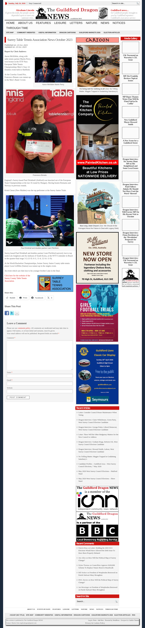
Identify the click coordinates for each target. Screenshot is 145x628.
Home (10, 22)
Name (9, 372)
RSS (133, 615)
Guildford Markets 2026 (89, 32)
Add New (101, 620)
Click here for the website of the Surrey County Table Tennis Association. (17, 278)
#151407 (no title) (17, 615)
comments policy (24, 328)
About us (25, 22)
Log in (90, 620)
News (105, 22)
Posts (94, 620)
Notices (119, 22)
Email (9, 380)
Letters (76, 22)
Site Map (10, 32)
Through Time (17, 28)
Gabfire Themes (134, 620)
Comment (11, 338)
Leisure (60, 22)
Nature (91, 22)
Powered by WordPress (112, 620)
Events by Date (43, 609)
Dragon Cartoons (67, 32)
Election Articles (112, 32)
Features (43, 22)
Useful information (47, 32)
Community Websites (26, 32)
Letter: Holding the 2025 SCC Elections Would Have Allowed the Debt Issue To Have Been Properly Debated (96, 550)
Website (10, 388)
